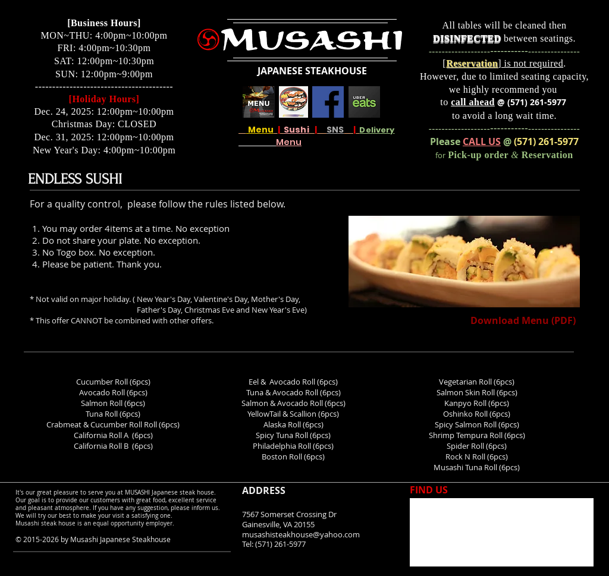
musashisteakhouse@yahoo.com (301, 534)
